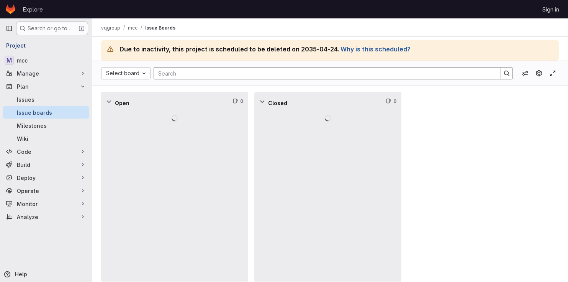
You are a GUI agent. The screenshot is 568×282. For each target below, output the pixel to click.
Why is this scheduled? (375, 49)
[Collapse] (108, 101)
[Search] (323, 73)
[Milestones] (46, 125)
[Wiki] (46, 138)
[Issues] (46, 99)
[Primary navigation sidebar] (9, 28)
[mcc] (46, 60)
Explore (33, 9)
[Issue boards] (46, 112)
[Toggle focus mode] (553, 73)
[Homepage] (10, 9)
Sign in (550, 9)
